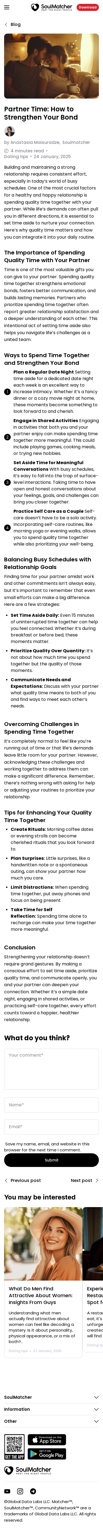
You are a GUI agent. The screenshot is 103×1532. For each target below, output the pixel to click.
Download (88, 7)
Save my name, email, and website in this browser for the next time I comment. (47, 1147)
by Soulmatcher (47, 142)
